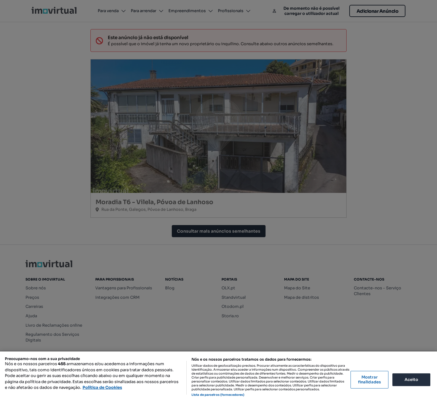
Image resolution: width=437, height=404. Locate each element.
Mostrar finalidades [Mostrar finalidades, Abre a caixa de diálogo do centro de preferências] (369, 380)
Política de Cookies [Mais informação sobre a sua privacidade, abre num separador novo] (102, 387)
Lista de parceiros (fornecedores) (217, 395)
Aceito (411, 379)
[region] (218, 378)
